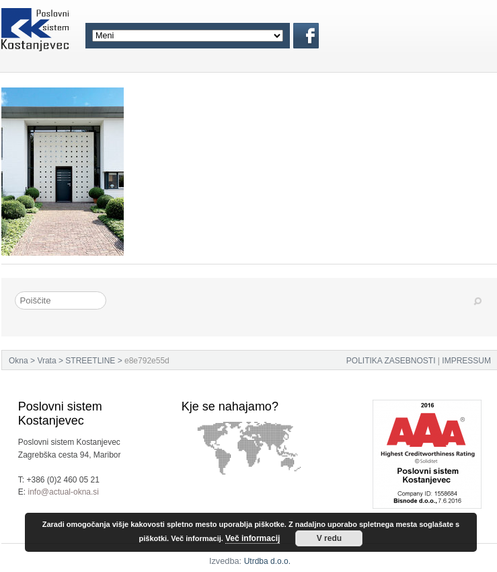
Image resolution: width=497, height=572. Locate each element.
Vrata (46, 360)
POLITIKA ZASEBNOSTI (391, 360)
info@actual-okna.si (63, 492)
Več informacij (252, 538)
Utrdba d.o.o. (267, 561)
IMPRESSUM (466, 360)
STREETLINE (90, 360)
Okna (18, 360)
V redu (329, 538)
